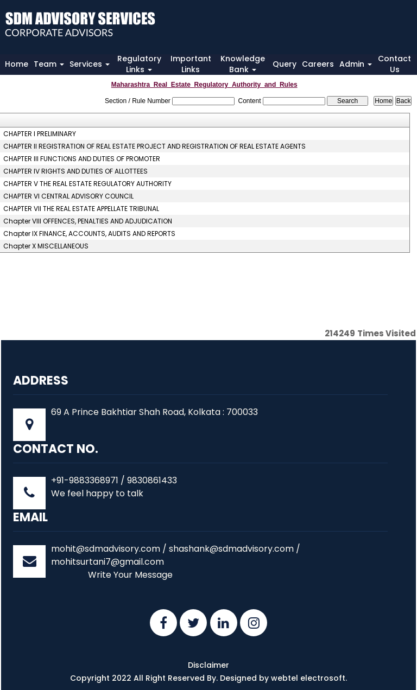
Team (49, 64)
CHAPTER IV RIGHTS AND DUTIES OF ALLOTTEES (75, 171)
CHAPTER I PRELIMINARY (39, 134)
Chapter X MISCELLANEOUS (46, 246)
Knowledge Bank (242, 64)
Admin (355, 64)
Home (16, 64)
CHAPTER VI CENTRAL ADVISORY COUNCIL (68, 196)
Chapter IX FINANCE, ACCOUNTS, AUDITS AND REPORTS (89, 233)
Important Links (190, 64)
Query (284, 64)
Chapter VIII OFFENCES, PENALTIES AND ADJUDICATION (87, 221)
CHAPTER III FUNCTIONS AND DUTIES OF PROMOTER (81, 159)
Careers (318, 64)
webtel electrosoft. (309, 678)
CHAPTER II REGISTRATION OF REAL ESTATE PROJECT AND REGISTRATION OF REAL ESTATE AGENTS (154, 146)
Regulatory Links (139, 64)
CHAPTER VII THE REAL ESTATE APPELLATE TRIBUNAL (81, 209)
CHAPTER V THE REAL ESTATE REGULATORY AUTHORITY (87, 184)
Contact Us (394, 64)
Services (90, 64)
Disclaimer (208, 665)
